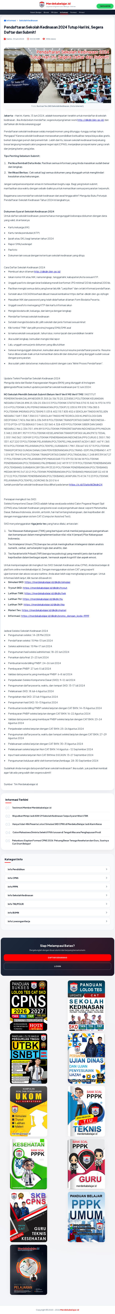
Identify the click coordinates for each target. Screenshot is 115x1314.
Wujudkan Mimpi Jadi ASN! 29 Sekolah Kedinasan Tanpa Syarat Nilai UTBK (50, 815)
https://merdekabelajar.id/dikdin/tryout (45, 587)
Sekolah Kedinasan (28, 20)
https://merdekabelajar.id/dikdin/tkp (44, 604)
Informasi (64, 12)
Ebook (46, 12)
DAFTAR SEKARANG (57, 957)
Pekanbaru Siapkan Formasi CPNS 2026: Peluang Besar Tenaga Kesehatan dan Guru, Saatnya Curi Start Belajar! (60, 842)
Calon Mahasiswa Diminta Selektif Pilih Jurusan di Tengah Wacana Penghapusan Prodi (57, 832)
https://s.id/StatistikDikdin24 (85, 484)
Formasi (73, 12)
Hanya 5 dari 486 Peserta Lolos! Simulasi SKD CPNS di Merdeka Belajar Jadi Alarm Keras (57, 824)
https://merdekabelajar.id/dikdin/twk (45, 593)
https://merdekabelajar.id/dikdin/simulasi (47, 582)
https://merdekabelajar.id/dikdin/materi (44, 610)
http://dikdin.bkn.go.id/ (91, 119)
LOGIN (57, 966)
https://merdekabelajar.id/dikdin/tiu (43, 599)
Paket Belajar (35, 12)
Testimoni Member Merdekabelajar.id (31, 807)
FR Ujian (54, 12)
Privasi (82, 12)
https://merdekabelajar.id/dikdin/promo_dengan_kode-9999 (55, 615)
